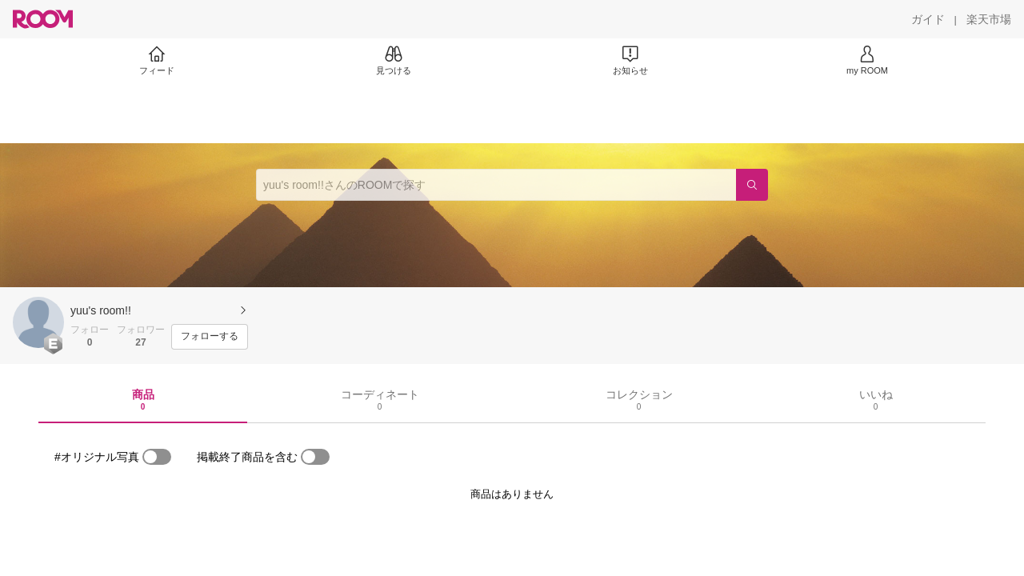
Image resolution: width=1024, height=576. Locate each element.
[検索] (752, 185)
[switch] (156, 457)
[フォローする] (209, 337)
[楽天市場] (988, 19)
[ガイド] (928, 19)
